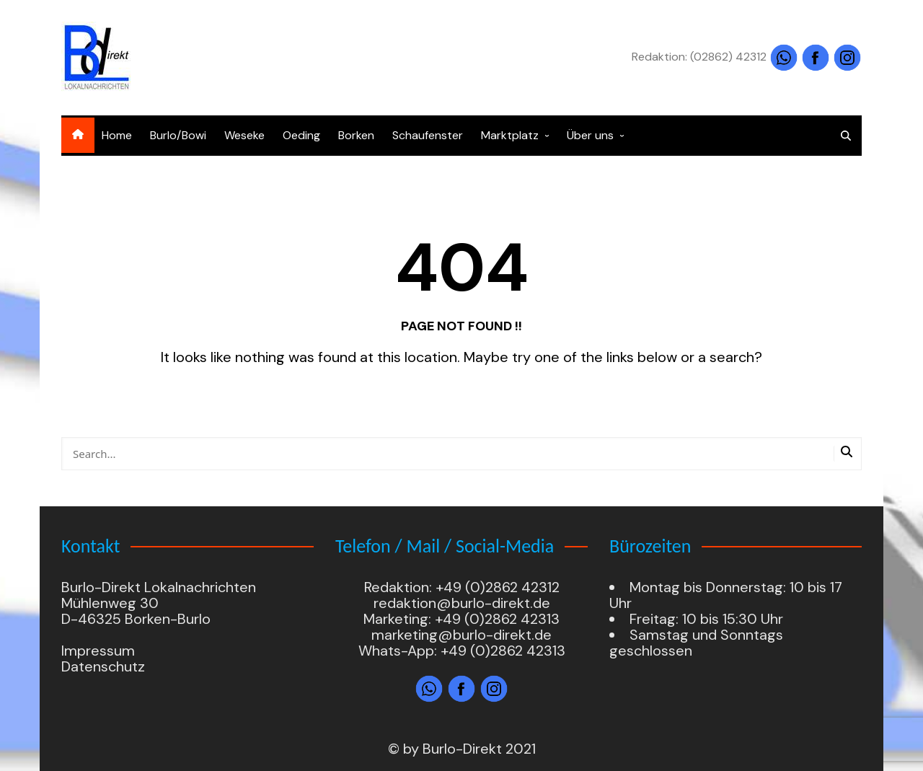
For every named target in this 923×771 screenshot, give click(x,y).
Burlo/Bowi (178, 135)
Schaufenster (427, 135)
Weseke (244, 135)
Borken (356, 135)
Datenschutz (103, 666)
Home (117, 135)
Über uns (590, 135)
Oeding (301, 135)
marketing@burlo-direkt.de (461, 634)
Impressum (98, 650)
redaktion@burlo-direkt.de (462, 603)
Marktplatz (510, 135)
